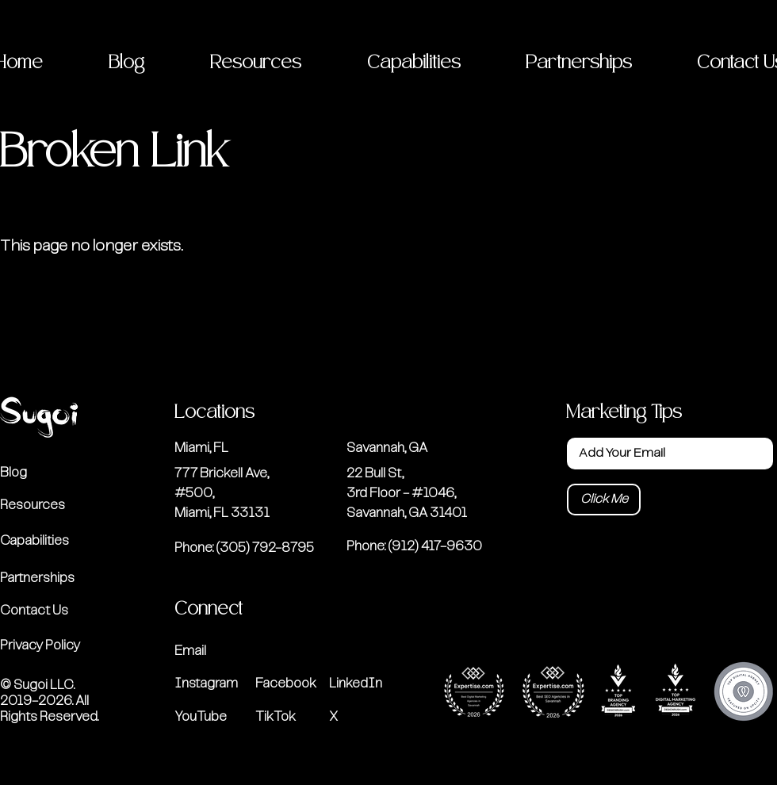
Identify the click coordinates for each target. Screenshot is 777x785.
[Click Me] (604, 499)
